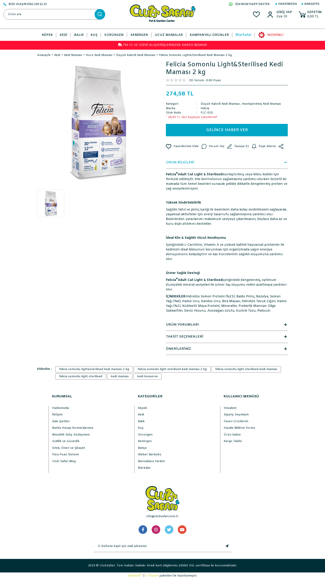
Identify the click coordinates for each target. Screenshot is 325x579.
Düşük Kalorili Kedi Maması (220, 104)
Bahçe (142, 448)
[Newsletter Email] (158, 546)
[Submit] (226, 546)
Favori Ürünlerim (236, 421)
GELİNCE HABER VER (227, 130)
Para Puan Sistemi (65, 454)
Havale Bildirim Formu (239, 428)
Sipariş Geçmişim (236, 415)
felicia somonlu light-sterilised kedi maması (246, 369)
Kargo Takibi (233, 441)
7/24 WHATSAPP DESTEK (249, 4)
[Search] (54, 14)
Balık (141, 421)
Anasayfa (311, 4)
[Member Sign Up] (283, 16)
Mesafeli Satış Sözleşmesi (71, 435)
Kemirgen (145, 441)
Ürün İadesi (232, 435)
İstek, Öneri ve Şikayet (68, 448)
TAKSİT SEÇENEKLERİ (227, 336)
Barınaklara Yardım (151, 461)
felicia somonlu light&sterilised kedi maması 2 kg (94, 369)
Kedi (141, 415)
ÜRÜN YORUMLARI (227, 324)
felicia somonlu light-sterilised (80, 376)
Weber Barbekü (149, 454)
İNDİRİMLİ (275, 35)
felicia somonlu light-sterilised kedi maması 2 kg (172, 369)
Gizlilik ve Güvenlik (65, 441)
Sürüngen (145, 435)
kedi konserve (147, 376)
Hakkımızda (287, 4)
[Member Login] (283, 12)
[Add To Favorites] (182, 146)
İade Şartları (61, 421)
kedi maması (120, 376)
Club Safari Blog (64, 461)
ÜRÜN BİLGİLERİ (227, 162)
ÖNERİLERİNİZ (227, 349)
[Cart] (310, 14)
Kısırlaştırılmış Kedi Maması (261, 104)
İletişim (57, 415)
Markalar (243, 34)
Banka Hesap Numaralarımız (72, 428)
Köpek (142, 408)
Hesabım (230, 408)
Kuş (141, 428)
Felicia (205, 108)
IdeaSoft (135, 576)
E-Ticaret (151, 576)
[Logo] (162, 13)
